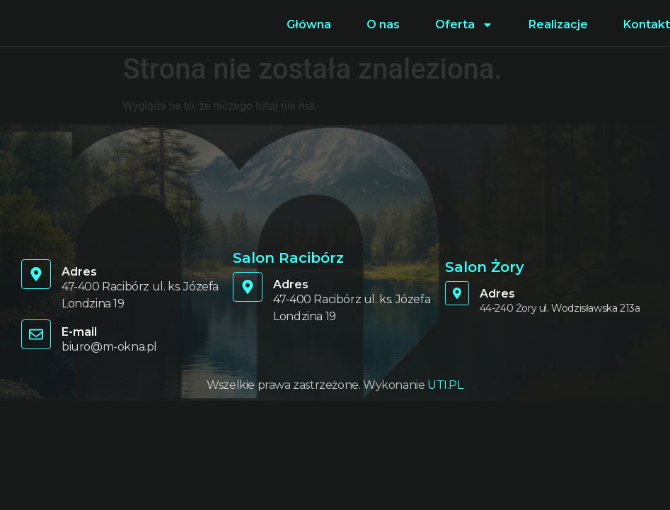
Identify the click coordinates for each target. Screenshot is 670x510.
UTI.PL (445, 385)
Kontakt (646, 24)
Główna (309, 24)
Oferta (464, 25)
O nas (383, 24)
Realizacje (558, 24)
